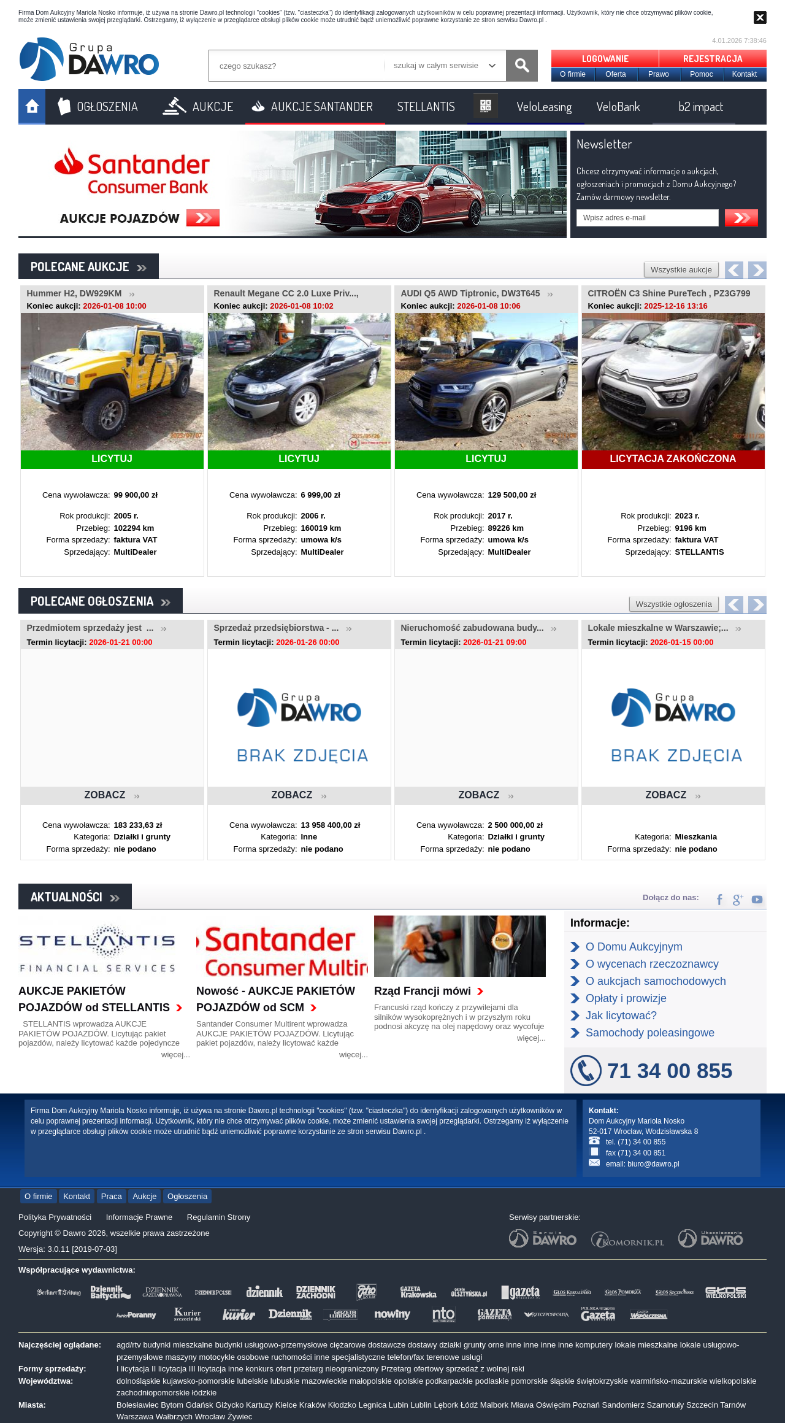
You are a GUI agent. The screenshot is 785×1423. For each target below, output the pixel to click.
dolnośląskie (139, 1381)
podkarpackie (449, 1381)
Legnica (373, 1405)
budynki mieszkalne (177, 1344)
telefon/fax (406, 1357)
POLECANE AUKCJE (89, 266)
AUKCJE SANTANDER (322, 106)
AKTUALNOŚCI (75, 896)
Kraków (312, 1405)
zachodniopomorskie (153, 1392)
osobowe (253, 1357)
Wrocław (210, 1416)
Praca (111, 1196)
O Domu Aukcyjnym (634, 947)
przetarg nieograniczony (336, 1368)
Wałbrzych (174, 1416)
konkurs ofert (268, 1368)
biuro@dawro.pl (653, 1164)
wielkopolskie (733, 1381)
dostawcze (386, 1344)
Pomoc (701, 74)
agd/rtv (129, 1344)
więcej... (175, 1054)
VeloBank (618, 106)
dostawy (422, 1344)
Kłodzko (342, 1405)
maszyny (180, 1357)
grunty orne (484, 1344)
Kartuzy (259, 1405)
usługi (471, 1357)
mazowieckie (324, 1381)
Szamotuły (665, 1405)
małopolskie (371, 1381)
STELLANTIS (426, 106)
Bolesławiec (138, 1405)
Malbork (494, 1405)
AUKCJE (213, 106)
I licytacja (133, 1368)
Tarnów (733, 1405)
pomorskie (529, 1381)
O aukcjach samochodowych (656, 981)
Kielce (286, 1405)
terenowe (442, 1357)
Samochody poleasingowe (650, 1033)
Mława (522, 1405)
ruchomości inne (300, 1357)
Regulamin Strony (218, 1217)
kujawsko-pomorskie (199, 1381)
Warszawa (135, 1416)
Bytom (172, 1405)
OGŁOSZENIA (107, 106)
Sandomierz (623, 1405)
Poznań (586, 1405)
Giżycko (229, 1405)
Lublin (421, 1405)
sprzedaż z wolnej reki (485, 1368)
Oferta (615, 74)
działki (450, 1344)
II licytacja (168, 1368)
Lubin (398, 1405)
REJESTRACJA (713, 58)
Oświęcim (553, 1405)
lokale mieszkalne (646, 1344)
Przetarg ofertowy (412, 1368)
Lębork (446, 1405)
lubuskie (285, 1381)
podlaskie (492, 1381)
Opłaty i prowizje (626, 998)
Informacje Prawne (139, 1217)
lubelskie (253, 1381)
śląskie (562, 1381)
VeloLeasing (544, 106)
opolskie (408, 1381)
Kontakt (744, 74)
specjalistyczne (358, 1357)
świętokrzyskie (602, 1381)
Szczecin (702, 1405)
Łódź (469, 1405)
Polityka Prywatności (54, 1217)
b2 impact (701, 106)
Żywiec (240, 1416)
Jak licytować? (621, 1015)
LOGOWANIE (605, 58)
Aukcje (144, 1196)
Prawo (658, 74)
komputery (594, 1344)
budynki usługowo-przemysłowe (271, 1344)
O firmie (573, 74)
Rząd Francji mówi (422, 991)
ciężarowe (348, 1344)
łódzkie (204, 1392)
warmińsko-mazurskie (669, 1381)
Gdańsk (199, 1405)
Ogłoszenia (187, 1196)
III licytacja (207, 1368)
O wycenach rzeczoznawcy (652, 964)
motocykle (217, 1357)
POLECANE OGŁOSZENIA (100, 601)
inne (513, 1344)
